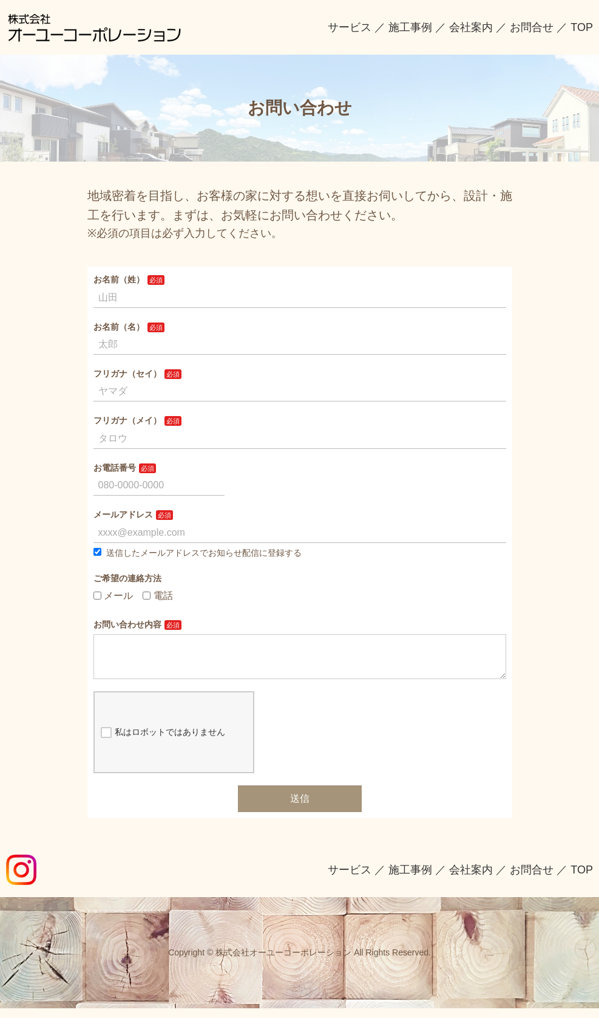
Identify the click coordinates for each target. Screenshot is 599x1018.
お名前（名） (118, 327)
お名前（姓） (118, 279)
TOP (581, 27)
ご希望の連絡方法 (127, 578)
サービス (349, 27)
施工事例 (410, 27)
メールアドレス (123, 514)
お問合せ (531, 27)
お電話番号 (114, 468)
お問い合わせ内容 (127, 624)
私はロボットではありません (163, 742)
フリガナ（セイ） (127, 373)
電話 (158, 595)
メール (113, 595)
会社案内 (471, 27)
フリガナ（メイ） (127, 420)
